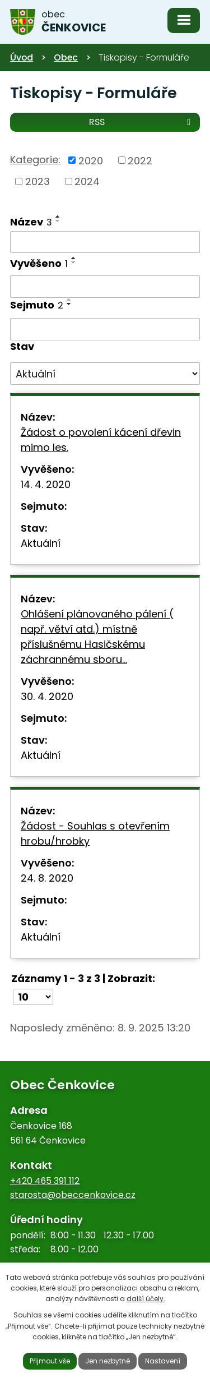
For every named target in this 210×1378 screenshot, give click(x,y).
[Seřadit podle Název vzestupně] (58, 216)
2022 (140, 160)
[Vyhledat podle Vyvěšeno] (105, 286)
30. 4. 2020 (47, 696)
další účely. (146, 1298)
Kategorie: (35, 160)
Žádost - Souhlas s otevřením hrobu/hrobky (95, 833)
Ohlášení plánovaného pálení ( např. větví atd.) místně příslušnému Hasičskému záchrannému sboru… (97, 636)
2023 (37, 181)
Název (31, 222)
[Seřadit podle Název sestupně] (58, 221)
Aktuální (40, 543)
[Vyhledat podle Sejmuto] (105, 329)
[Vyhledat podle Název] (105, 242)
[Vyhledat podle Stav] (105, 373)
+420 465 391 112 (45, 1180)
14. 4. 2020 (46, 484)
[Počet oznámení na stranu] (33, 997)
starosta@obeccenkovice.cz (73, 1194)
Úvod (21, 57)
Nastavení (162, 1361)
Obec (66, 57)
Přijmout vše (50, 1361)
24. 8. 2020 (47, 878)
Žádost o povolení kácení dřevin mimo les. (101, 439)
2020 (90, 160)
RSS (141, 121)
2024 (87, 181)
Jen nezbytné (107, 1361)
